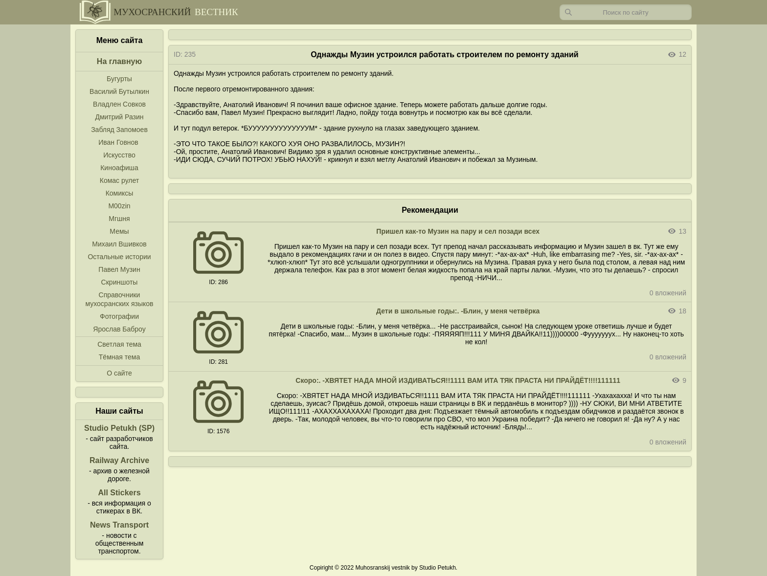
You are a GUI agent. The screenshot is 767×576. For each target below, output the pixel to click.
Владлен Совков (119, 104)
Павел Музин (119, 269)
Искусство (119, 155)
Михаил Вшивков (119, 244)
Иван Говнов (118, 142)
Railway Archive (119, 460)
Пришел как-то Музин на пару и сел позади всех (458, 231)
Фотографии (119, 316)
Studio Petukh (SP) (119, 428)
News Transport (119, 525)
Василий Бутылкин (119, 91)
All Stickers (119, 492)
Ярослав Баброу (119, 329)
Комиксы (120, 193)
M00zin (119, 206)
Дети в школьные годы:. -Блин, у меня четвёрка (458, 311)
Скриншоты (119, 282)
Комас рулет (119, 180)
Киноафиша (119, 168)
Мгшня (119, 218)
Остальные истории (119, 257)
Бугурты (119, 79)
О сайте (119, 373)
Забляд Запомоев (119, 129)
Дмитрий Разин (119, 117)
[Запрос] (626, 12)
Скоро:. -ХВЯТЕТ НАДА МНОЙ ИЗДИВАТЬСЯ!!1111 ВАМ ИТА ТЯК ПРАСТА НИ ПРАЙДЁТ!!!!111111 (457, 380)
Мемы (119, 231)
